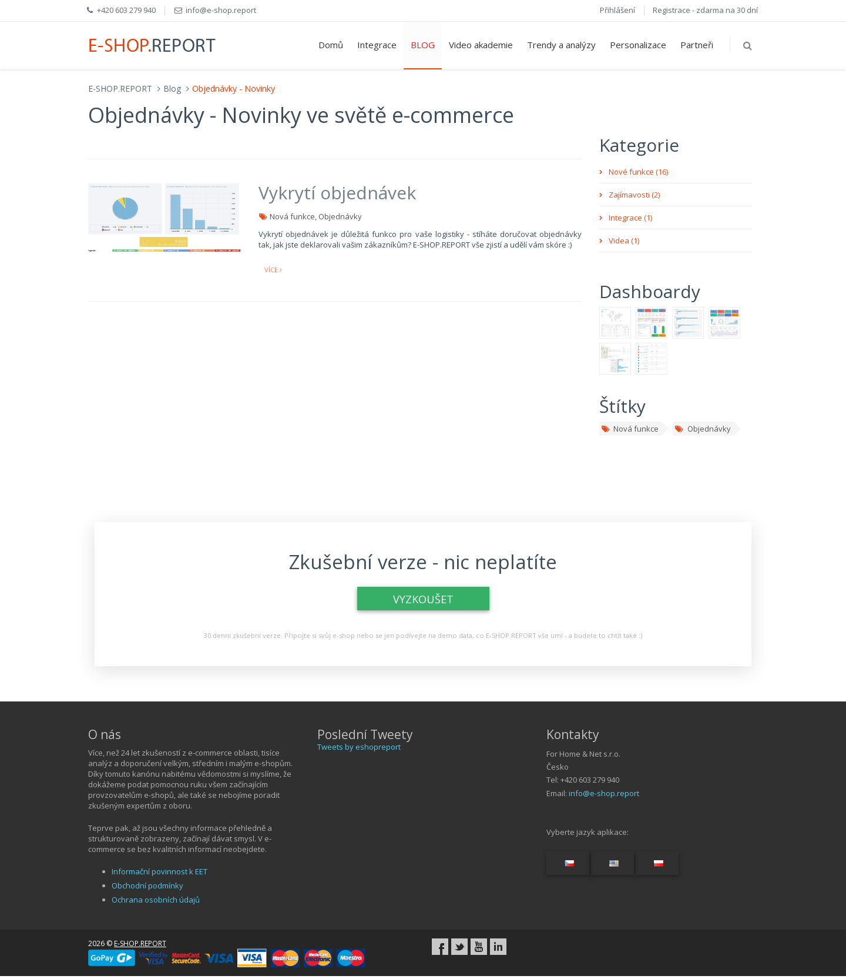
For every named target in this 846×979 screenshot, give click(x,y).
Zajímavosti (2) (634, 194)
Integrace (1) (630, 217)
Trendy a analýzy (561, 45)
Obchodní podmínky (147, 885)
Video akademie (481, 45)
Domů (330, 45)
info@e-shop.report (604, 793)
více (273, 269)
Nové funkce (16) (638, 171)
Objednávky (702, 428)
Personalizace (638, 45)
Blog (172, 88)
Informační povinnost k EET (159, 871)
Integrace (377, 45)
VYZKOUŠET (423, 599)
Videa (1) (624, 240)
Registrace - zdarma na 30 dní (705, 10)
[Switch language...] (567, 863)
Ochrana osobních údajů (156, 899)
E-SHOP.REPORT (120, 88)
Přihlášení (617, 10)
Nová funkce (630, 428)
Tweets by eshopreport (359, 746)
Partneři (696, 45)
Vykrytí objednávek (337, 193)
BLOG (423, 45)
